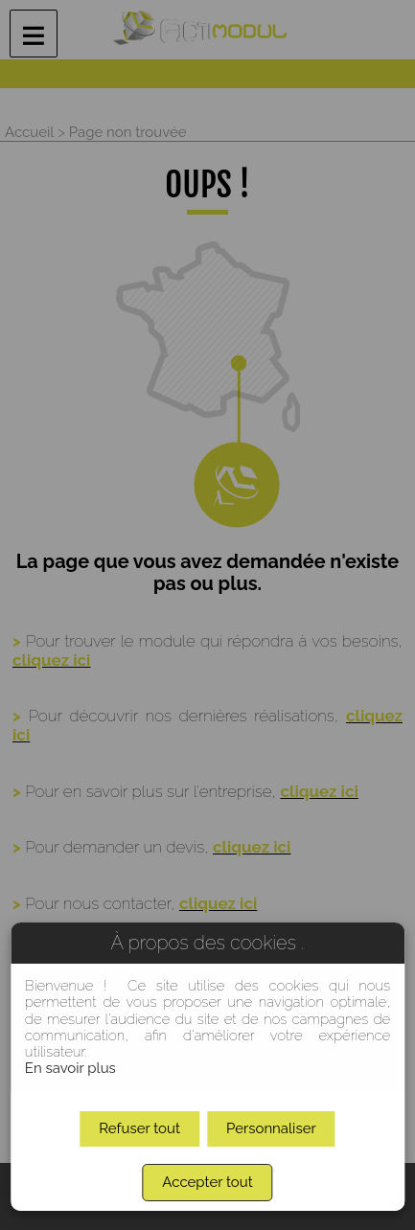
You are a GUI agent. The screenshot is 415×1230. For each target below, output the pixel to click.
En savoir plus (70, 1068)
